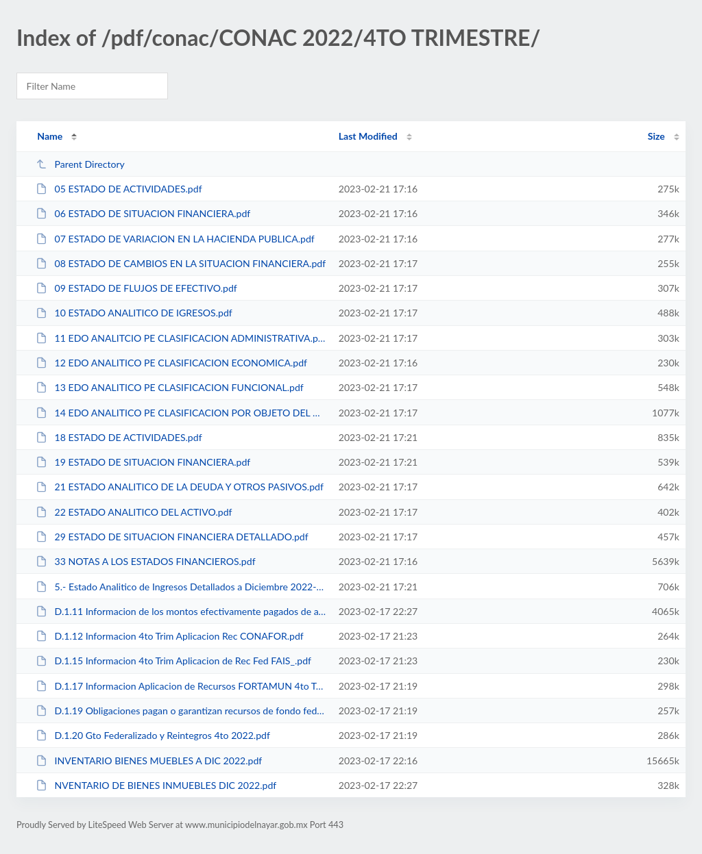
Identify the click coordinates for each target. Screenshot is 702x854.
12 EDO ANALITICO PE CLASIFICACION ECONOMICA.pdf (171, 362)
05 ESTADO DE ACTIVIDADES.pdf (119, 188)
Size (656, 136)
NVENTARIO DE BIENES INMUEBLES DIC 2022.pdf (156, 785)
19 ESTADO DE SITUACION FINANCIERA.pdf (143, 462)
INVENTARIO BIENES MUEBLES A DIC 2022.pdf (149, 760)
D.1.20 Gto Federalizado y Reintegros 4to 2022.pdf (153, 735)
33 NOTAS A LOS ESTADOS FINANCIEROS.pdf (145, 561)
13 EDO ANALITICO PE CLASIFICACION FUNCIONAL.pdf (170, 387)
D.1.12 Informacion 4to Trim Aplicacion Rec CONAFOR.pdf (170, 636)
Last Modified (368, 136)
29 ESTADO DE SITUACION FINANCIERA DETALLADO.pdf (172, 536)
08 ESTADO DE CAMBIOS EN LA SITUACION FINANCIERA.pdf (181, 263)
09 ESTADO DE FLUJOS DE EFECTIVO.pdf (136, 288)
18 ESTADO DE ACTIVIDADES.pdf (119, 437)
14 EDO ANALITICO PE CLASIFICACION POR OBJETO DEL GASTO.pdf (181, 412)
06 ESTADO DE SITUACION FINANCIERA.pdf (143, 213)
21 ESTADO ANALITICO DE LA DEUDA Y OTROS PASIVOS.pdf (180, 486)
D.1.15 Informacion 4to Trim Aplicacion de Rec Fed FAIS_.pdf (173, 660)
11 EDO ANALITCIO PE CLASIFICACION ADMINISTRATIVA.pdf (181, 338)
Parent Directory (80, 164)
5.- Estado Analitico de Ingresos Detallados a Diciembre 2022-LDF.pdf (181, 586)
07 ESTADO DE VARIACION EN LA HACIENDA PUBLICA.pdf (175, 238)
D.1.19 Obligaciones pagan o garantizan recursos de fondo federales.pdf (181, 710)
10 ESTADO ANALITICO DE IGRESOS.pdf (134, 312)
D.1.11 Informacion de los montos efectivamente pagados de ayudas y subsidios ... (181, 611)
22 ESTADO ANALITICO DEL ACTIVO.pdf (134, 512)
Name (49, 136)
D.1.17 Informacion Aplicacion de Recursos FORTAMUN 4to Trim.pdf (181, 686)
